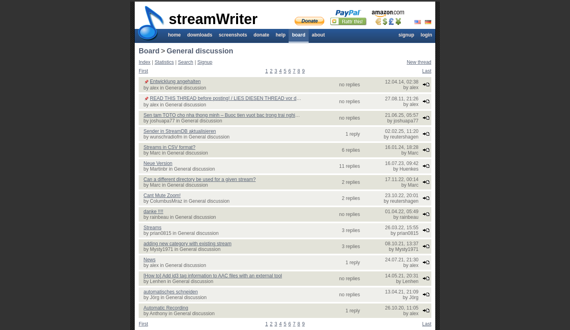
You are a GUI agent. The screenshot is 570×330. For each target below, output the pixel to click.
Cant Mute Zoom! (162, 195)
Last (426, 71)
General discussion (200, 51)
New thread (419, 62)
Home (174, 35)
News (150, 260)
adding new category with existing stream (187, 243)
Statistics (164, 62)
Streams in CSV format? (169, 147)
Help (281, 35)
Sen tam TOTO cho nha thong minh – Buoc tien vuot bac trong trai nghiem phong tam (235, 115)
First (143, 71)
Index (144, 62)
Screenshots (233, 35)
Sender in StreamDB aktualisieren (180, 131)
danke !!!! (153, 211)
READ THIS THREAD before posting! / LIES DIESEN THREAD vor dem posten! (235, 98)
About (318, 35)
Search (185, 62)
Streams (153, 227)
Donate (261, 35)
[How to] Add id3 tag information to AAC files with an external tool (213, 276)
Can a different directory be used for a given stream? (200, 179)
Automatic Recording (166, 308)
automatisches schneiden (171, 292)
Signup (406, 35)
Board (298, 35)
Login (426, 35)
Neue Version (158, 163)
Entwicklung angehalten (175, 81)
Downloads (199, 35)
